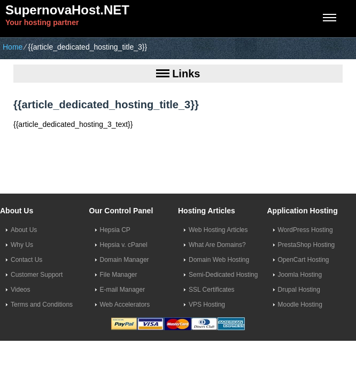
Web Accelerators (125, 304)
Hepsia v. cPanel (124, 245)
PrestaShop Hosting (306, 245)
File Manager (118, 274)
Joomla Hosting (300, 274)
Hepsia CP (115, 230)
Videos (20, 289)
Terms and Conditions (42, 304)
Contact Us (26, 259)
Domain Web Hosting (219, 259)
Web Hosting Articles (218, 230)
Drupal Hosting (299, 289)
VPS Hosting (207, 304)
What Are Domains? (217, 245)
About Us (24, 230)
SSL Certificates (212, 289)
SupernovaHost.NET (67, 10)
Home (12, 47)
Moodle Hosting (300, 304)
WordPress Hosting (305, 230)
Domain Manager (124, 259)
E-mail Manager (122, 289)
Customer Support (37, 274)
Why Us (22, 245)
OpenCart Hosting (303, 259)
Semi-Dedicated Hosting (223, 274)
